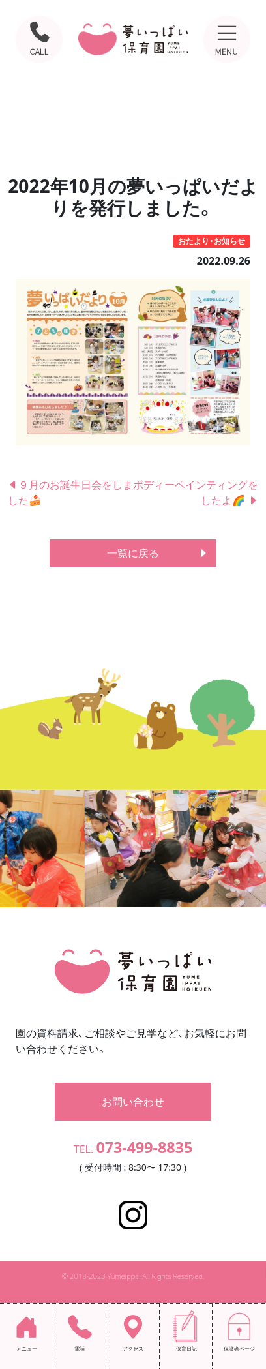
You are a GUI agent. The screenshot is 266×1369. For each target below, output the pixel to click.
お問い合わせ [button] (133, 1101)
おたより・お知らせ (211, 241)
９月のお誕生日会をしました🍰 (70, 492)
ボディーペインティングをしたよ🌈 (195, 492)
